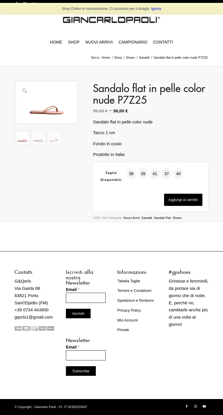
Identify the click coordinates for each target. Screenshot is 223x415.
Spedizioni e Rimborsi (135, 300)
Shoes (176, 218)
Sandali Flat (162, 218)
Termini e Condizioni (134, 290)
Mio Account (127, 320)
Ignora (156, 9)
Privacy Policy (129, 310)
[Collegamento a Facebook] (186, 406)
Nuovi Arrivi (132, 218)
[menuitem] (56, 42)
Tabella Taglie (128, 281)
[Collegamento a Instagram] (195, 406)
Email (72, 290)
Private (123, 330)
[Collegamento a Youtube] (204, 406)
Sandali (146, 218)
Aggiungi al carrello (183, 200)
